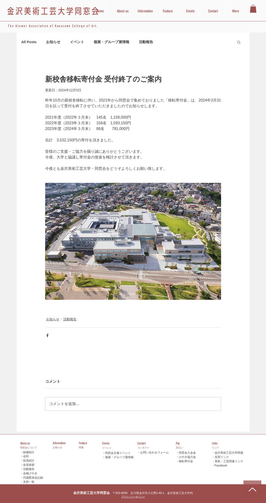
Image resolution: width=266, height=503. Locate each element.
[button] (253, 9)
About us (25, 443)
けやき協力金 (187, 457)
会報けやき (30, 473)
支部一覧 (28, 482)
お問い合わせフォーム (154, 452)
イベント (77, 42)
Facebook (221, 465)
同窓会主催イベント (118, 453)
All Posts (29, 42)
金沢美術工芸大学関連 (229, 452)
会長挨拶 (28, 464)
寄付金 (188, 461)
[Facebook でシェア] (47, 335)
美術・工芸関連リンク (229, 461)
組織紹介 (28, 452)
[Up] (252, 489)
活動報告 (146, 42)
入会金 (191, 453)
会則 (26, 456)
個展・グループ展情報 (111, 42)
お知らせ (53, 42)
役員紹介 (28, 460)
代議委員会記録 (33, 477)
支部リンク (222, 457)
